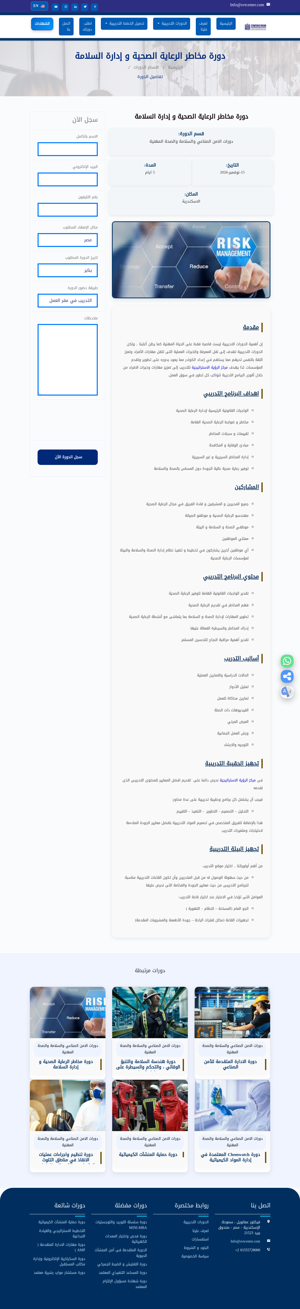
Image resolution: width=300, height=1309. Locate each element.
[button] (287, 676)
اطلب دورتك (87, 26)
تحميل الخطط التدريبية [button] (126, 23)
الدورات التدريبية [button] (173, 23)
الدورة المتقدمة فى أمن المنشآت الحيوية (121, 1223)
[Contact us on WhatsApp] (287, 661)
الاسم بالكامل (87, 136)
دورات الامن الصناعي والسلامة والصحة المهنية (191, 141)
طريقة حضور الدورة (83, 294)
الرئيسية (226, 23)
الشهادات (42, 23)
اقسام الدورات (146, 67)
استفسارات (200, 1210)
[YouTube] (53, 7)
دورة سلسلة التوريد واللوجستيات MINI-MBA (121, 1196)
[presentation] (68, 433)
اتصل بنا (66, 26)
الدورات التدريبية (196, 1193)
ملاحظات (91, 325)
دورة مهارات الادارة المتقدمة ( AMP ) (61, 1218)
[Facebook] (92, 7)
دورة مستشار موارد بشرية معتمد (59, 1243)
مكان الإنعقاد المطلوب (80, 231)
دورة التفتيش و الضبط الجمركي (122, 1235)
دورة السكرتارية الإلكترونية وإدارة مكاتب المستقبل (59, 1232)
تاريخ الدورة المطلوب (81, 262)
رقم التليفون (88, 199)
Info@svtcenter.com (247, 5)
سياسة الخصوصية (195, 1227)
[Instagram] (63, 7)
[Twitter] (82, 7)
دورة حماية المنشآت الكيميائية (61, 1193)
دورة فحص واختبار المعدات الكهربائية (126, 1210)
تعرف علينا (203, 26)
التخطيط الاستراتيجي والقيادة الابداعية (62, 1204)
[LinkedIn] (73, 7)
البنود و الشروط (196, 1218)
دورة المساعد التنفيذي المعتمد (123, 1243)
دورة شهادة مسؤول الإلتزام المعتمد (125, 1254)
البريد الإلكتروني (85, 167)
